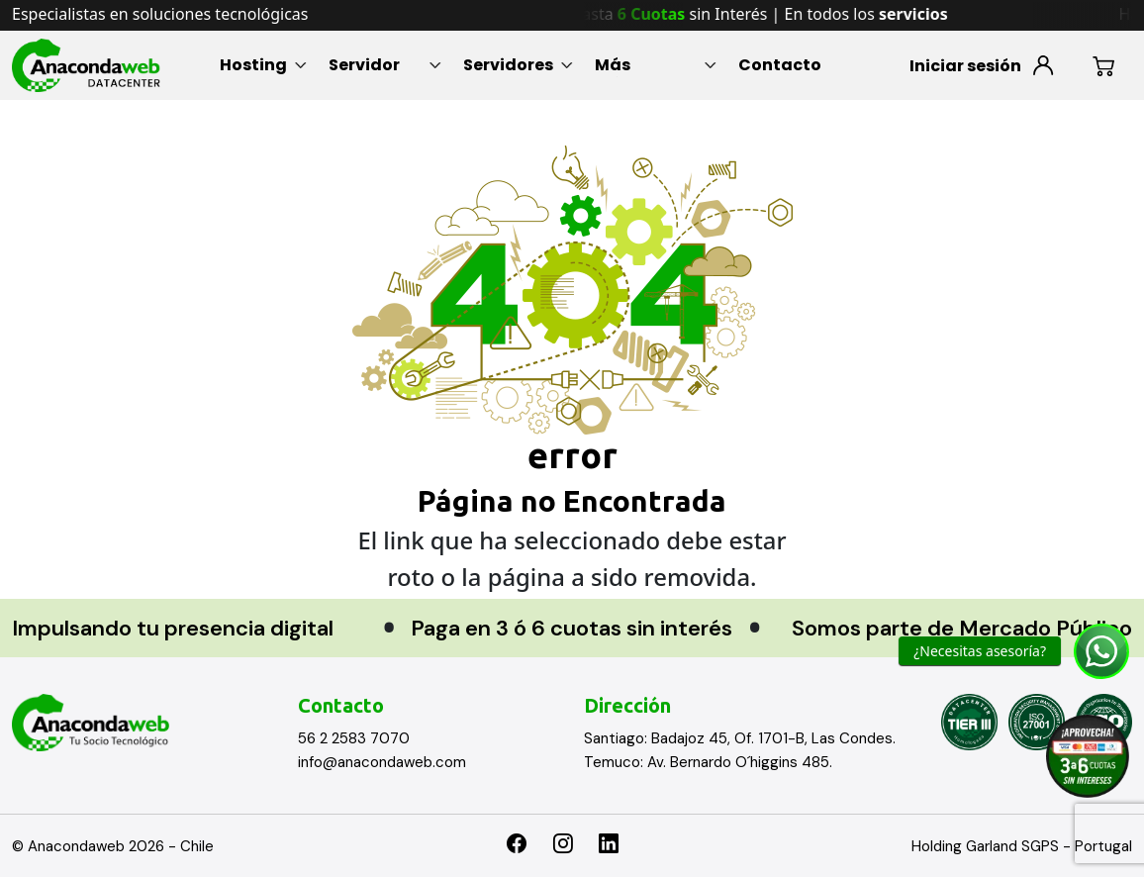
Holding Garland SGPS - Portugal (1021, 846)
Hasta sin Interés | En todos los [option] (774, 14)
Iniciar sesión (965, 65)
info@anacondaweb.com (382, 762)
